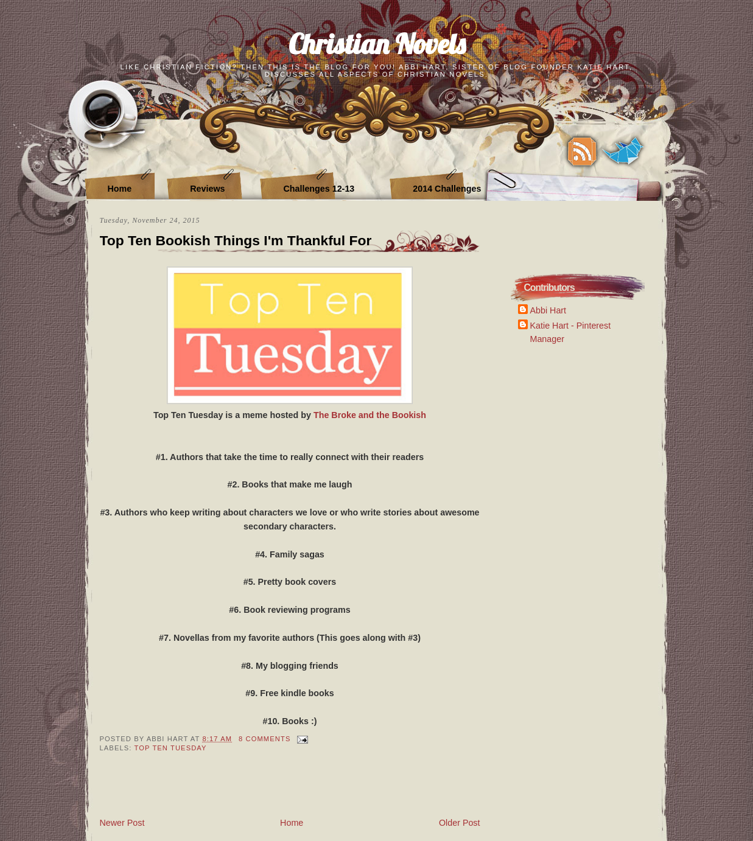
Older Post (459, 823)
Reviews (207, 189)
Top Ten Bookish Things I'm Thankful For (236, 240)
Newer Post (122, 823)
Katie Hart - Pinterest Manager (570, 332)
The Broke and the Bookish (369, 415)
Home (120, 189)
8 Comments (264, 738)
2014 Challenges (447, 189)
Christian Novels (377, 43)
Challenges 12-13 (318, 189)
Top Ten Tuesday (171, 748)
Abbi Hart (548, 310)
